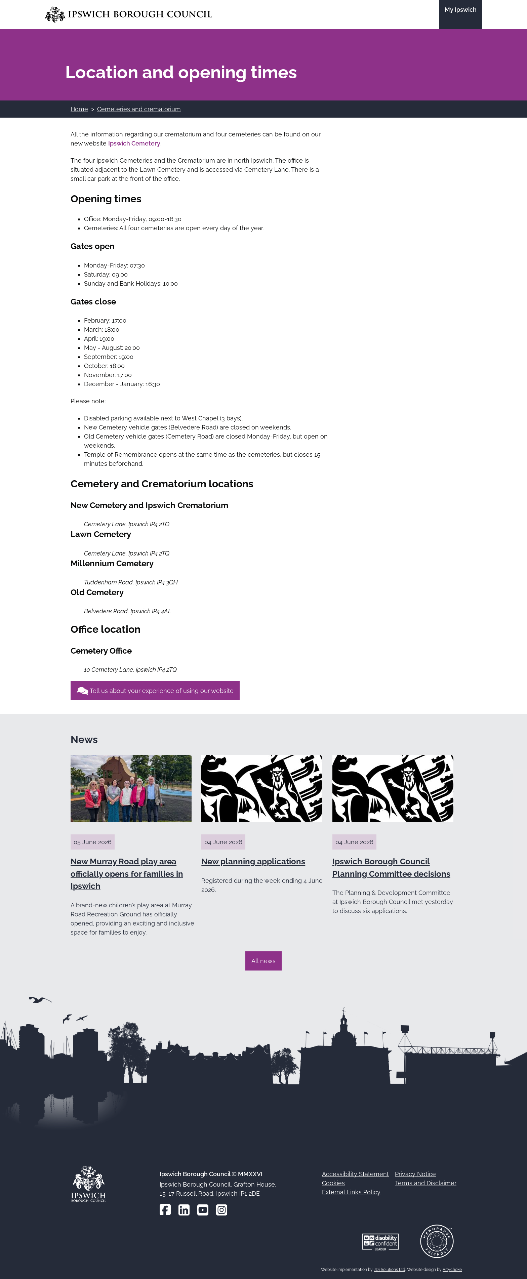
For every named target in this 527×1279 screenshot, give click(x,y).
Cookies (333, 1183)
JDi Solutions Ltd (389, 1269)
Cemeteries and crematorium (139, 109)
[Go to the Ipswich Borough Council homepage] (128, 14)
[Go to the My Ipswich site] (460, 14)
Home (79, 109)
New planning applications (253, 861)
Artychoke (452, 1269)
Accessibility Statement (355, 1174)
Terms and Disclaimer (425, 1183)
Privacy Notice (415, 1174)
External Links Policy (351, 1192)
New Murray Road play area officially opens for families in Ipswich (127, 874)
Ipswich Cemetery (134, 143)
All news (263, 960)
